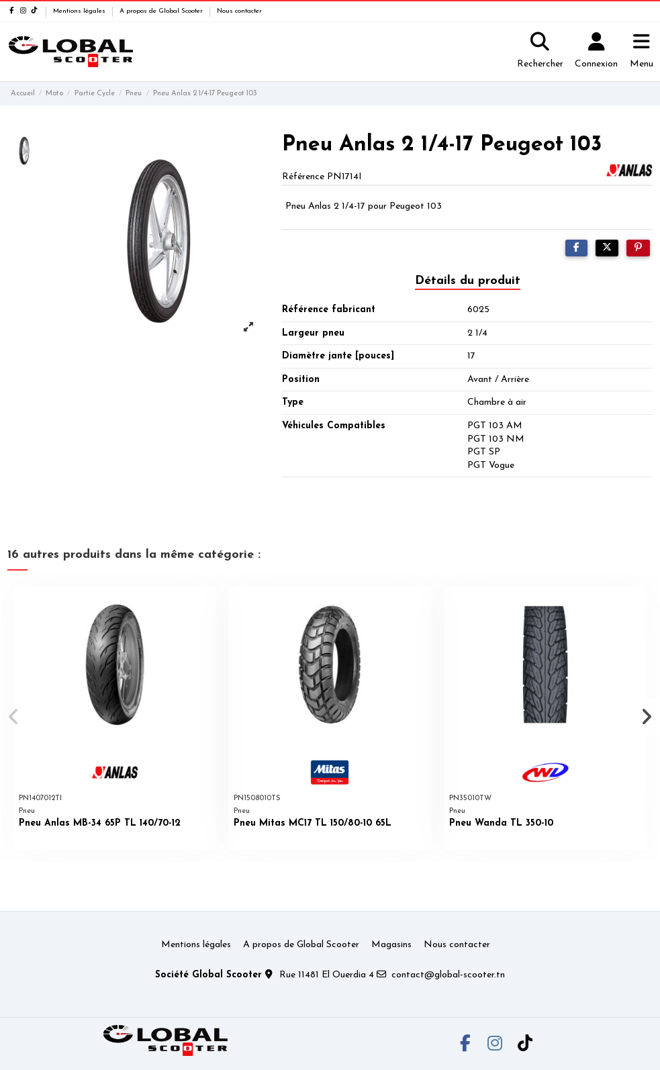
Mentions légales (80, 11)
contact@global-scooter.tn (448, 975)
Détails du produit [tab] (467, 281)
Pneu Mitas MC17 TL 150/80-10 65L (312, 823)
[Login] (596, 52)
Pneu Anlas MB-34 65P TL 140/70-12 (100, 823)
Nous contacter (239, 11)
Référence (303, 177)
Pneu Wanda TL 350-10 (501, 823)
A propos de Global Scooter (162, 11)
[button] (14, 716)
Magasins (391, 945)
